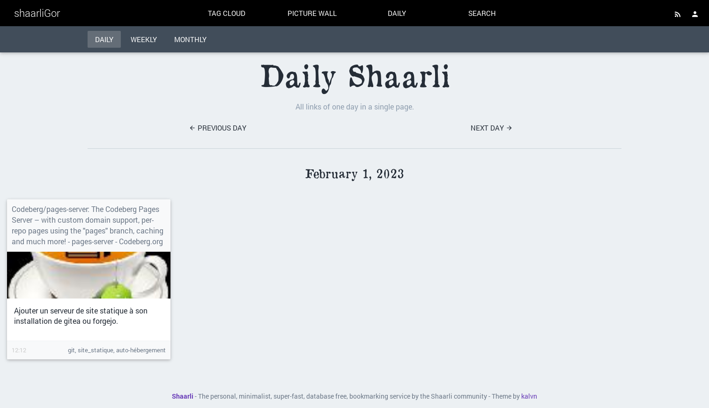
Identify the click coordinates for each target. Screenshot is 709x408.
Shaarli (182, 396)
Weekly (144, 39)
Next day (492, 127)
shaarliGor (37, 13)
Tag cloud (226, 13)
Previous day (217, 127)
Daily (397, 13)
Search (482, 13)
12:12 (19, 350)
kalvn (529, 396)
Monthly (190, 39)
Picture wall (312, 13)
